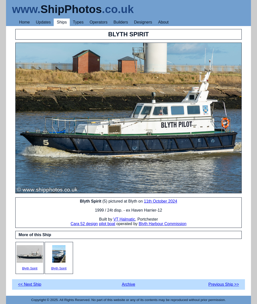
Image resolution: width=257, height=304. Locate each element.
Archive (128, 284)
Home (24, 22)
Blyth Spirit (30, 257)
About (163, 22)
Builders (120, 22)
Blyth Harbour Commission (162, 224)
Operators (98, 22)
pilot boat (107, 224)
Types (78, 22)
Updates (43, 22)
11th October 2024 (160, 201)
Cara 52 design (84, 224)
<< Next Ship (29, 284)
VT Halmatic (124, 219)
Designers (143, 22)
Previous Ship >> (223, 284)
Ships (62, 22)
